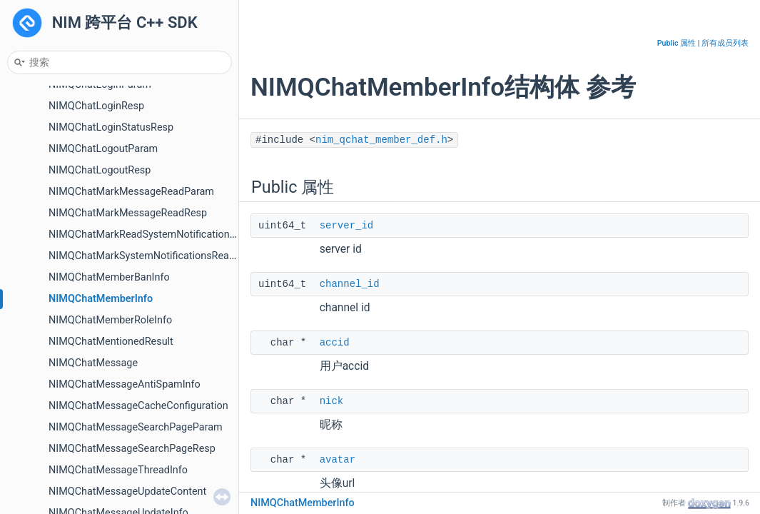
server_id (347, 225)
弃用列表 (46, 467)
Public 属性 (676, 43)
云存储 (41, 189)
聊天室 (41, 253)
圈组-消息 (47, 382)
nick (332, 401)
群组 (36, 125)
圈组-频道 (47, 339)
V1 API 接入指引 (62, 424)
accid (335, 342)
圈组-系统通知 (57, 403)
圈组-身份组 (52, 360)
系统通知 (46, 103)
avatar (337, 459)
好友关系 (46, 167)
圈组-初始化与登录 (67, 296)
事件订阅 (46, 232)
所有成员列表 (725, 43)
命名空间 (46, 489)
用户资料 (46, 146)
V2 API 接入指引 (62, 446)
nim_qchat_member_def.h (381, 140)
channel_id (350, 284)
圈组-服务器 (52, 317)
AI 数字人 (47, 274)
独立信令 (46, 210)
